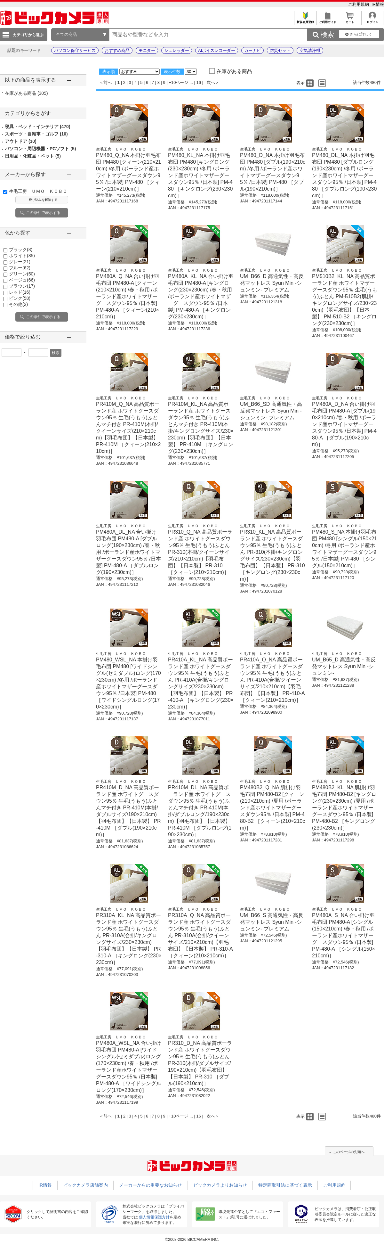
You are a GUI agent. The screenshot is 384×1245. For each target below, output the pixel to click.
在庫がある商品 (26, 93)
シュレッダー (176, 50)
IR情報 (378, 4)
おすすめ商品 (117, 50)
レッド (19, 292)
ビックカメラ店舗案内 (85, 1185)
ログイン (372, 20)
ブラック (20, 249)
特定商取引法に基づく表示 (285, 1185)
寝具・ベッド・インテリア (37, 126)
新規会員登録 (305, 20)
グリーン (22, 273)
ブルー (19, 267)
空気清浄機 (310, 50)
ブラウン (22, 286)
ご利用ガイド (327, 20)
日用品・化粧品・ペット (33, 156)
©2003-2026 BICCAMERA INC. (192, 1239)
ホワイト (22, 255)
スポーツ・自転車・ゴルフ (36, 133)
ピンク (19, 298)
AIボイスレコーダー (216, 50)
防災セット (280, 50)
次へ (211, 82)
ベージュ (22, 280)
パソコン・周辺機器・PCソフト (40, 148)
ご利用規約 (359, 4)
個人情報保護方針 (154, 1217)
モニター (147, 50)
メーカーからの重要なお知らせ (150, 1185)
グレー (19, 261)
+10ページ (178, 82)
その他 (18, 304)
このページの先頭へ (348, 1152)
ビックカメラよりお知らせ (220, 1185)
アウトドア (20, 141)
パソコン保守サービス (75, 50)
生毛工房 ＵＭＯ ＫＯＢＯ (38, 191)
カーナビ (252, 50)
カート (350, 20)
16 (198, 82)
